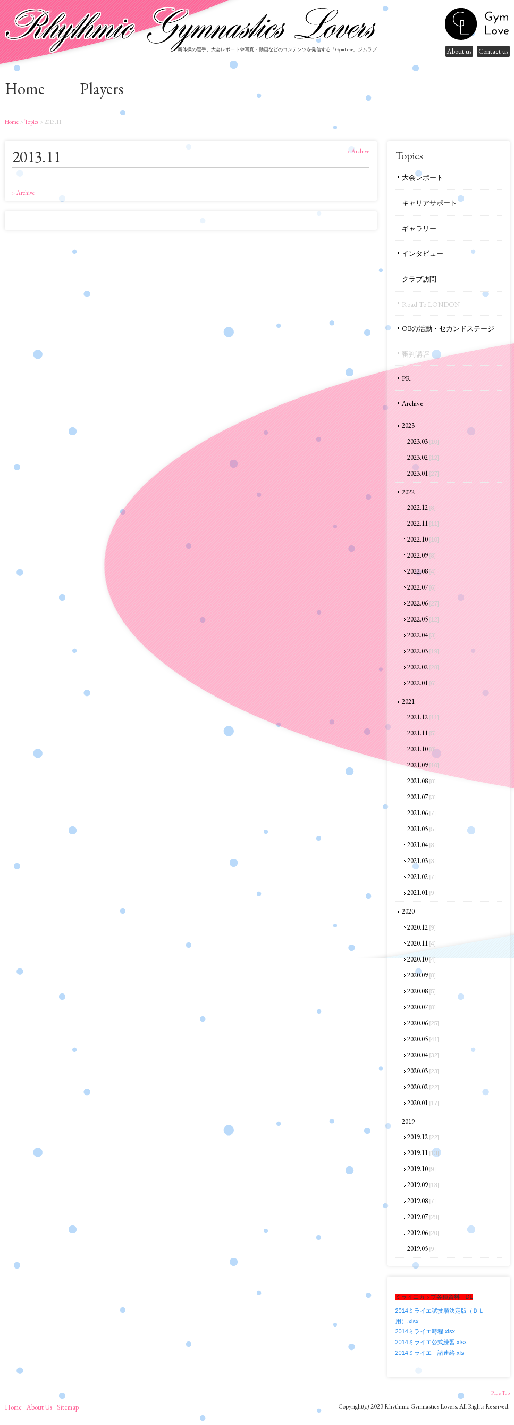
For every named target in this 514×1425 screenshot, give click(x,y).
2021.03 (421, 860)
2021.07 (421, 796)
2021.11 (421, 733)
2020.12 (421, 927)
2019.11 (423, 1152)
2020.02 (423, 1086)
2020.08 (421, 991)
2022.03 (423, 651)
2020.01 (423, 1102)
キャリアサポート (429, 203)
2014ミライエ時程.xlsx (425, 1331)
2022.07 (421, 587)
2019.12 (423, 1136)
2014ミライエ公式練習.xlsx (431, 1342)
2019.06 (423, 1232)
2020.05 (423, 1038)
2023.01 (423, 473)
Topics (30, 122)
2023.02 (423, 457)
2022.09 (421, 555)
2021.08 (421, 780)
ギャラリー (419, 228)
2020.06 (423, 1023)
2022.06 (423, 603)
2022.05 (423, 619)
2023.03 (423, 441)
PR (406, 378)
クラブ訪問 (419, 279)
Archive (412, 403)
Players (101, 88)
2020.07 (421, 1007)
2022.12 (421, 507)
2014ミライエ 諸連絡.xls (429, 1352)
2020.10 (421, 959)
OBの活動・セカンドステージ (448, 328)
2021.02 (421, 876)
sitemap (68, 1407)
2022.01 (421, 682)
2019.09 (423, 1184)
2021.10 (421, 748)
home (25, 88)
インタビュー (422, 253)
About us (459, 51)
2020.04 (423, 1054)
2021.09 (423, 764)
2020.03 (423, 1070)
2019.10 (421, 1168)
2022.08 (421, 571)
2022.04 (421, 635)
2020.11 (421, 943)
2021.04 (421, 844)
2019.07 (423, 1216)
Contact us (493, 51)
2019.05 (421, 1248)
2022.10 (423, 539)
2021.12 (423, 717)
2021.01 (421, 892)
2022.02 (423, 667)
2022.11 (423, 523)
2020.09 (421, 975)
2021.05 (421, 828)
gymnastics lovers (476, 24)
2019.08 (421, 1200)
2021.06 (421, 812)
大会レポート (422, 177)
